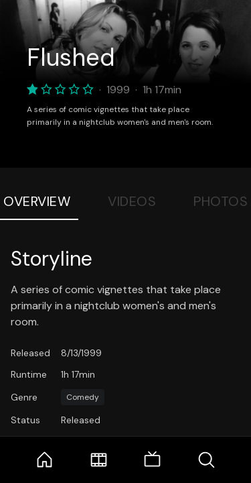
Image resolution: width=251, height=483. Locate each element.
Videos (132, 201)
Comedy (82, 397)
